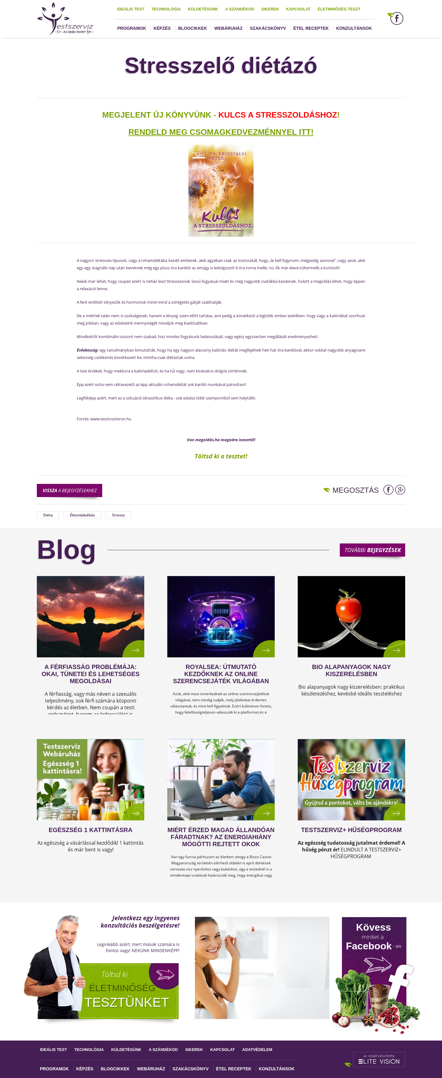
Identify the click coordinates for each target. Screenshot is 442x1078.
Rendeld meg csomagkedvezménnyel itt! (220, 132)
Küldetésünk (203, 9)
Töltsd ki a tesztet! (221, 456)
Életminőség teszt (339, 9)
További (372, 550)
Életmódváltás (82, 515)
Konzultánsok (354, 28)
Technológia (166, 9)
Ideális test (130, 9)
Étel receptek (311, 28)
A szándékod (239, 9)
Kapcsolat (298, 9)
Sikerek (270, 9)
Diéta (48, 515)
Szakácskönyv (268, 28)
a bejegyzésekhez (70, 490)
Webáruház (228, 28)
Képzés (162, 28)
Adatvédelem (257, 1049)
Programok (131, 28)
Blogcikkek (192, 28)
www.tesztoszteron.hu (110, 419)
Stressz (118, 515)
